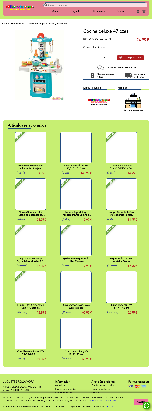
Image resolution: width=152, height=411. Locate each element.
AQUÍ (110, 406)
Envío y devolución (100, 389)
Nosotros (121, 11)
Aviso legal (60, 385)
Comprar (133, 57)
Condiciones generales (102, 385)
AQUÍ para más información (102, 400)
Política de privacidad (65, 389)
